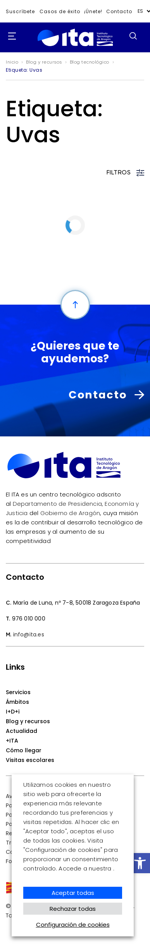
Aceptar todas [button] (73, 893)
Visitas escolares (30, 760)
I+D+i (12, 711)
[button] (140, 863)
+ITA (12, 741)
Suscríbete (20, 11)
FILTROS (126, 172)
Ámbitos (17, 702)
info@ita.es (28, 634)
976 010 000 (28, 618)
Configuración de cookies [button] (73, 924)
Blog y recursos (28, 721)
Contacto (119, 11)
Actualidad (21, 731)
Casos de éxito (60, 11)
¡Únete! (93, 11)
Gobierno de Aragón (70, 513)
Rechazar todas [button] (73, 909)
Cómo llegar (23, 750)
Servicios (18, 692)
